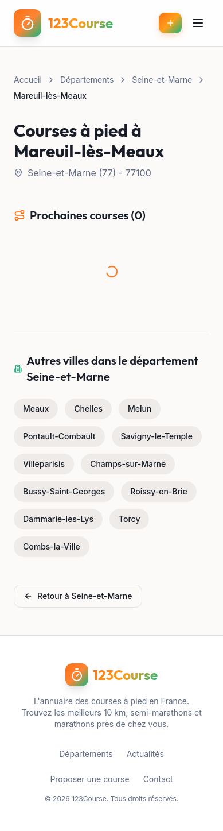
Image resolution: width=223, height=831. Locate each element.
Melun (139, 408)
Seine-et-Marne (162, 79)
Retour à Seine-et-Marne (78, 596)
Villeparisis (44, 464)
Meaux (36, 408)
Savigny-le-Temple (157, 436)
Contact (158, 779)
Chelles (88, 408)
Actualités (145, 754)
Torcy (129, 519)
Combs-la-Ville (51, 546)
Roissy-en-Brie (158, 491)
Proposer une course (89, 779)
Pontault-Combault (59, 436)
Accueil (28, 79)
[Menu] (197, 22)
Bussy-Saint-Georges (64, 491)
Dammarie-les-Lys (58, 519)
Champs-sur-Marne (128, 464)
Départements (87, 79)
